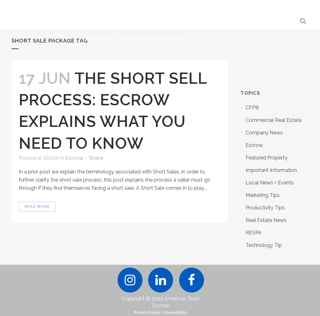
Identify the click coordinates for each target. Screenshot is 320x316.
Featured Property (267, 158)
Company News (264, 133)
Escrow (74, 158)
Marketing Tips (263, 195)
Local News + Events (270, 183)
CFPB (252, 108)
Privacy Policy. (147, 312)
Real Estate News (266, 220)
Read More (37, 206)
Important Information (271, 170)
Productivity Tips (265, 208)
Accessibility (175, 312)
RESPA (254, 233)
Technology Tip (264, 245)
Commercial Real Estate (274, 120)
